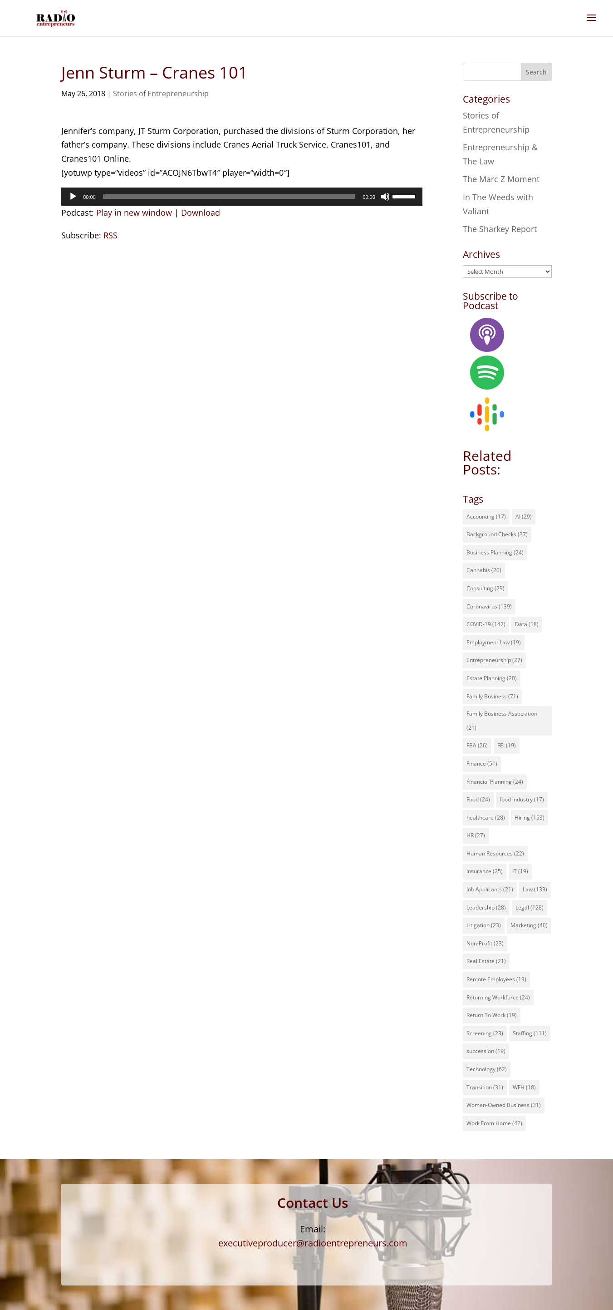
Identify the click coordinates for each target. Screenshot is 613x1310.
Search (536, 72)
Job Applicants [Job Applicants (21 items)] (489, 889)
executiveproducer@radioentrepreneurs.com (312, 1243)
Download (200, 212)
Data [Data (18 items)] (527, 624)
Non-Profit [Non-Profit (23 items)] (485, 943)
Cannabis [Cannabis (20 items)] (483, 570)
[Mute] (385, 196)
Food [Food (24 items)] (478, 799)
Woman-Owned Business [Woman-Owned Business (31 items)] (503, 1105)
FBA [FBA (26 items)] (477, 745)
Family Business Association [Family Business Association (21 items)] (501, 721)
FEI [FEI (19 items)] (506, 745)
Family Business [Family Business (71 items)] (492, 696)
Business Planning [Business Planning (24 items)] (495, 552)
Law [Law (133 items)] (535, 889)
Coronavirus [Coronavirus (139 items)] (489, 606)
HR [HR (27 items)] (475, 835)
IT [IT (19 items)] (520, 871)
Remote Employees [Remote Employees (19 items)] (496, 979)
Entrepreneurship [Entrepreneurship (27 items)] (494, 660)
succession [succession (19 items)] (485, 1051)
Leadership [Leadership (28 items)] (486, 907)
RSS (110, 235)
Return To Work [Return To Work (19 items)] (491, 1015)
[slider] (229, 196)
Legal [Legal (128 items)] (529, 907)
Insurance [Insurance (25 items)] (484, 871)
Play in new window (134, 212)
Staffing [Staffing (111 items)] (530, 1033)
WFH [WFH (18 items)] (524, 1087)
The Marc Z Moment (501, 178)
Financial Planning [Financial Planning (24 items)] (494, 782)
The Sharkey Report (500, 228)
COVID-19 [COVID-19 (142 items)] (485, 624)
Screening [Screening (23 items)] (484, 1033)
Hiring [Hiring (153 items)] (529, 817)
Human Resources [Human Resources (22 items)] (495, 853)
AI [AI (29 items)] (523, 516)
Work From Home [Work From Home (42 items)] (494, 1123)
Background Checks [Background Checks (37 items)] (497, 534)
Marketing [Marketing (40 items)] (529, 925)
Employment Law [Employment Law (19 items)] (493, 642)
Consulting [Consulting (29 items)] (485, 588)
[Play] (73, 196)
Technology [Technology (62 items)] (486, 1069)
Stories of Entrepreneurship (161, 94)
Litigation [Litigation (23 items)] (483, 925)
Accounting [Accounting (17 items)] (486, 516)
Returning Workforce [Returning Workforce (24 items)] (498, 997)
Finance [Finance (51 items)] (481, 763)
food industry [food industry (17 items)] (522, 799)
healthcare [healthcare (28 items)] (485, 817)
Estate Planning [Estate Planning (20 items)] (491, 678)
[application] (241, 197)
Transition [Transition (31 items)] (484, 1087)
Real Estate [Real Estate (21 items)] (486, 961)
